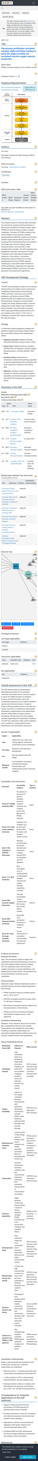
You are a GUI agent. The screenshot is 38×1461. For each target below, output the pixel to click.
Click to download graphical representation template (11, 88)
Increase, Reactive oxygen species (16, 441)
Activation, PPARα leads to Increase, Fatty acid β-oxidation (10, 491)
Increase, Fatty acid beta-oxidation (15, 421)
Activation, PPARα (17, 411)
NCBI (34, 664)
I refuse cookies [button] (10, 1457)
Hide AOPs (16, 624)
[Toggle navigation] (33, 3)
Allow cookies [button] (28, 1457)
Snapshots (25, 13)
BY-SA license (30, 21)
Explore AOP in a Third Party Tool (30, 88)
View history (6, 13)
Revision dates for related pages (12, 212)
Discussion (16, 13)
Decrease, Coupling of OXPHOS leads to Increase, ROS (9, 510)
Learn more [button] (6, 1452)
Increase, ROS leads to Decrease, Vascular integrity (10, 519)
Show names (6, 624)
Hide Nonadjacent (27, 624)
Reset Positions (7, 628)
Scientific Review (8, 17)
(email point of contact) (17, 167)
